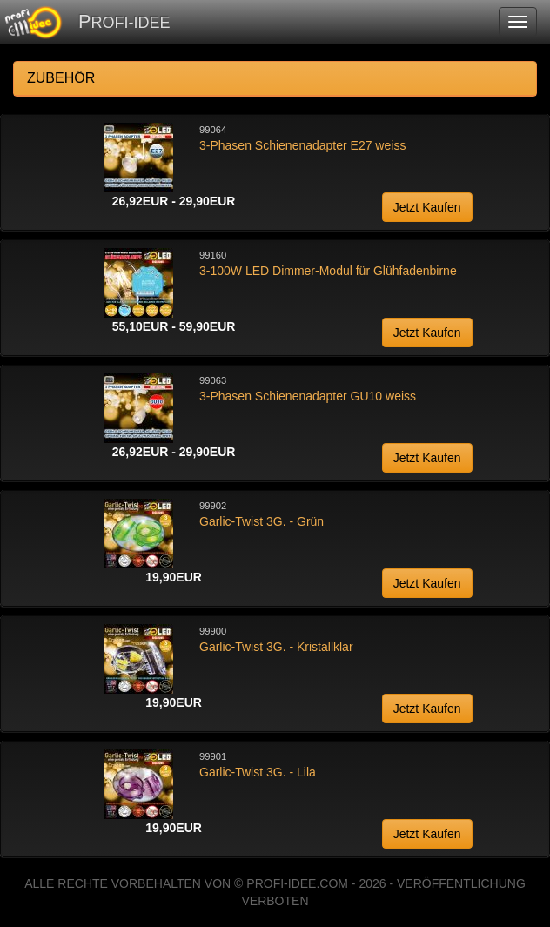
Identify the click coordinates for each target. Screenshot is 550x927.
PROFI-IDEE (124, 21)
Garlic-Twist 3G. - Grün (261, 521)
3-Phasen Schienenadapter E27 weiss (302, 145)
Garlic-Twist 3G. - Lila (257, 772)
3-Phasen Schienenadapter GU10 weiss (307, 396)
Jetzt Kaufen (427, 207)
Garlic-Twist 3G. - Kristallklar (276, 647)
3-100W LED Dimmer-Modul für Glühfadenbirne (328, 271)
